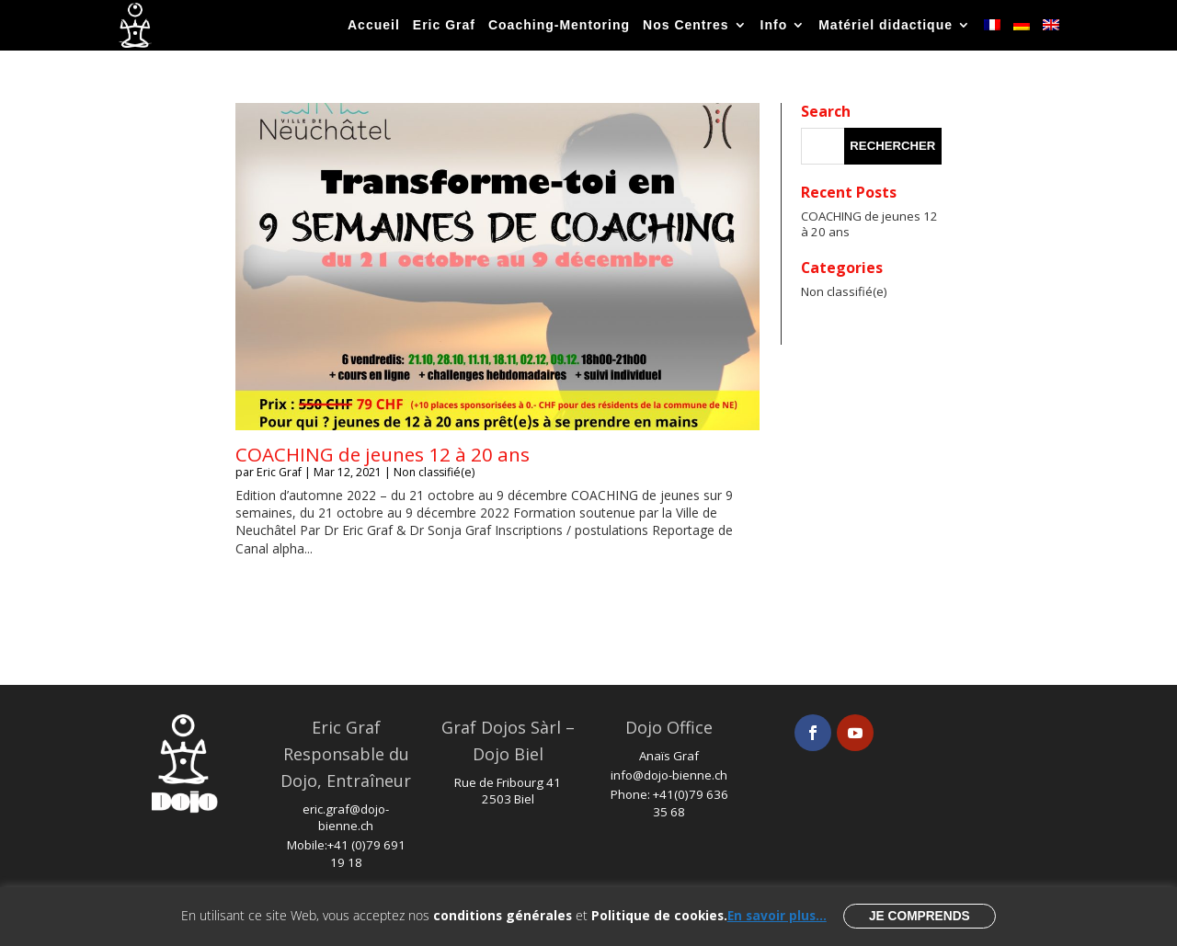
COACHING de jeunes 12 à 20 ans (382, 454)
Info (774, 24)
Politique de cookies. (659, 915)
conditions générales (502, 915)
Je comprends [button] (919, 916)
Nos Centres (685, 24)
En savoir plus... (777, 915)
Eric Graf (444, 24)
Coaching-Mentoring (559, 24)
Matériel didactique (885, 24)
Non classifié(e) (434, 472)
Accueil (374, 24)
